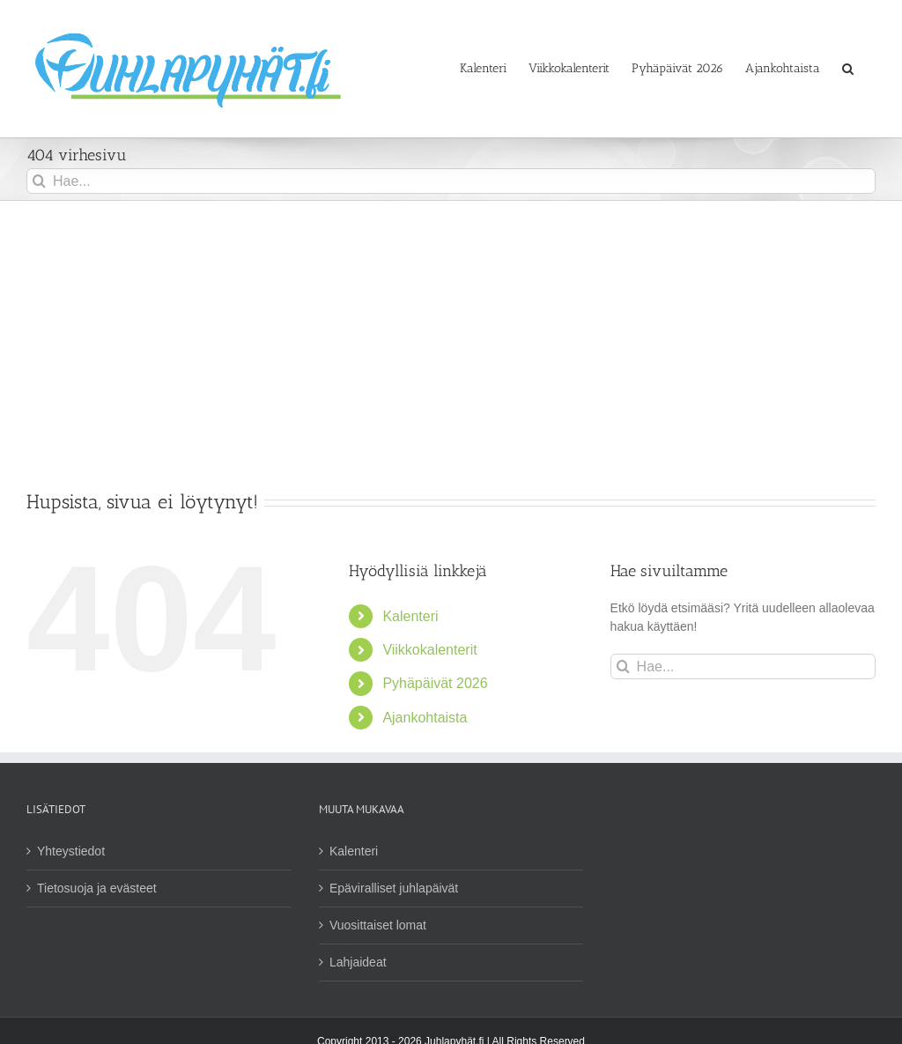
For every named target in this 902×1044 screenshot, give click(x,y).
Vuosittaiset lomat (377, 925)
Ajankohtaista (424, 717)
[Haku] (39, 181)
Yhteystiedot (71, 851)
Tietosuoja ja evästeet (97, 888)
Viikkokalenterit (429, 649)
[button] (848, 68)
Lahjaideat (358, 962)
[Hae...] (451, 181)
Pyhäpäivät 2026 (434, 683)
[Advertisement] (451, 333)
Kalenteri (410, 616)
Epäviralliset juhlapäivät (393, 888)
